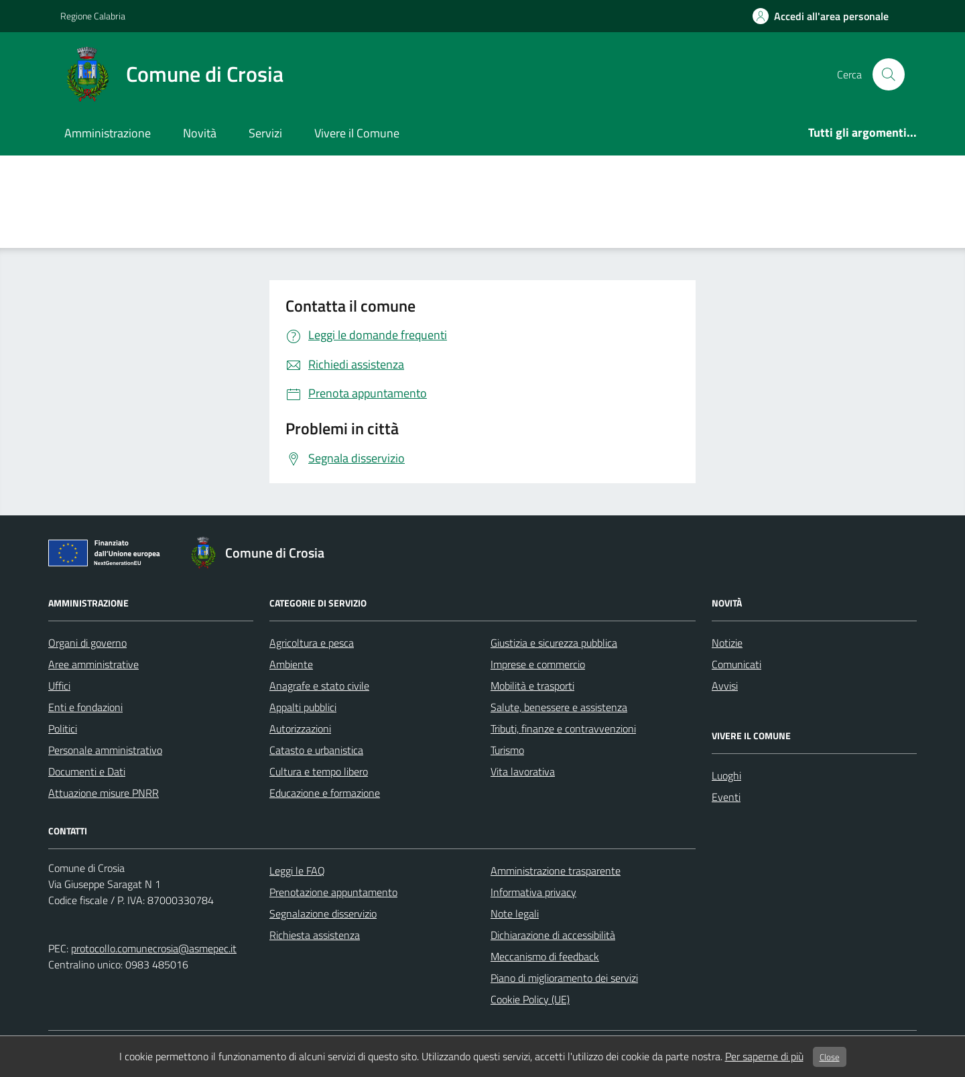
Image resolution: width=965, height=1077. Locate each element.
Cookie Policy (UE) (530, 999)
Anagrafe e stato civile (319, 686)
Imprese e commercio (538, 664)
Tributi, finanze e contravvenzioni (563, 728)
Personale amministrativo (105, 750)
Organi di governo (87, 643)
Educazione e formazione (324, 793)
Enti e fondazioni (85, 707)
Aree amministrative (93, 664)
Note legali (515, 913)
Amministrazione (107, 133)
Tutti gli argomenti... (862, 132)
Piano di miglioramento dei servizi (564, 978)
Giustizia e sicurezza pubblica (554, 643)
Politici (62, 728)
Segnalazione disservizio (323, 913)
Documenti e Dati (86, 771)
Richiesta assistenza (314, 935)
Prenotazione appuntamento (333, 892)
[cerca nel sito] (889, 74)
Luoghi (726, 775)
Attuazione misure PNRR (103, 793)
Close (830, 1057)
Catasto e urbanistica (316, 750)
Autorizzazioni (300, 728)
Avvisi (725, 686)
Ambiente (291, 664)
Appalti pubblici (302, 707)
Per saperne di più (764, 1056)
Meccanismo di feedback (545, 956)
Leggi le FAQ (297, 871)
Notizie (727, 643)
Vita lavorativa (523, 771)
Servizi (265, 133)
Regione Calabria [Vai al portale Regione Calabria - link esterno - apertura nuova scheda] (92, 16)
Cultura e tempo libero (318, 771)
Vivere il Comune (356, 133)
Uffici (59, 686)
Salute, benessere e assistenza (559, 707)
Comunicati (736, 664)
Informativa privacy (533, 892)
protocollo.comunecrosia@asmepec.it (154, 948)
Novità (199, 133)
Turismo (507, 750)
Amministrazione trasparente (556, 871)
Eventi (726, 797)
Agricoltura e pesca (311, 643)
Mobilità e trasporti (532, 686)
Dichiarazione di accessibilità (553, 935)
